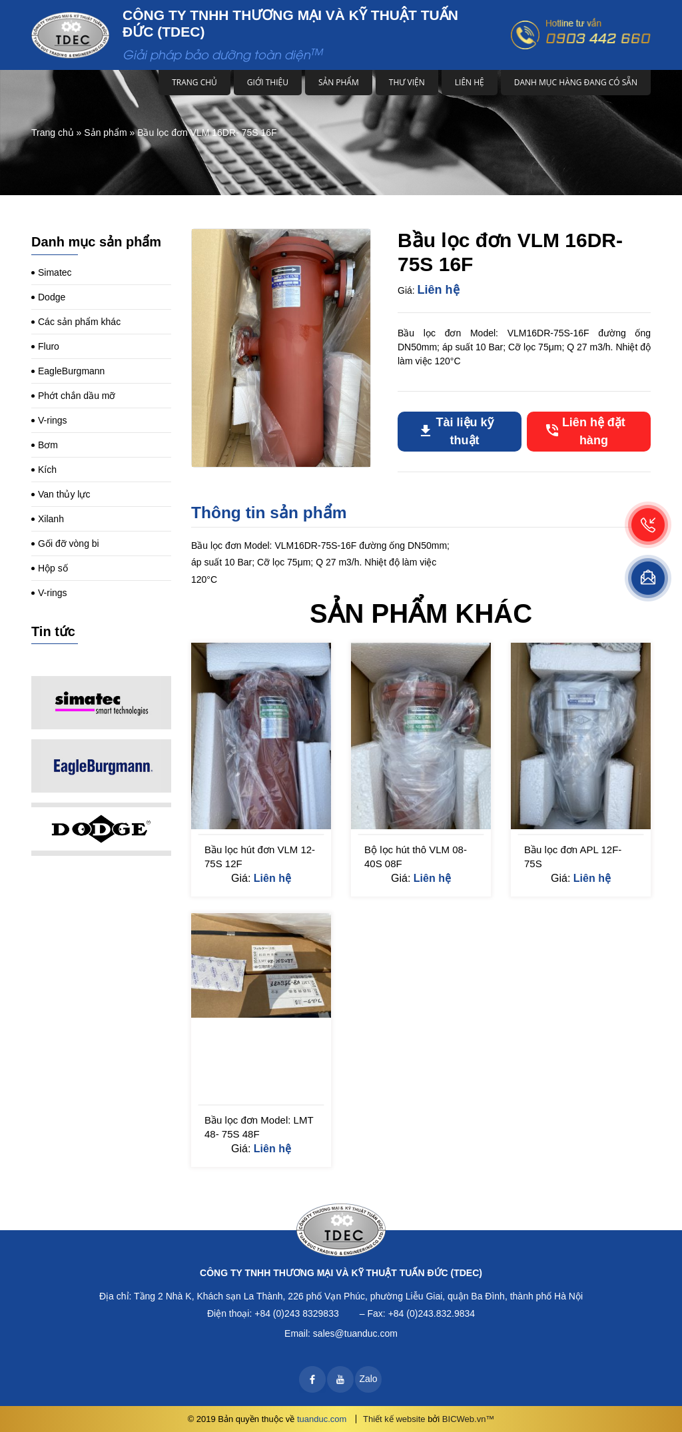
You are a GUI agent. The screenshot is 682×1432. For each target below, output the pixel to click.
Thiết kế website (394, 1419)
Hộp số (53, 568)
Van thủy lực (64, 494)
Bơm (48, 445)
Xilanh (51, 519)
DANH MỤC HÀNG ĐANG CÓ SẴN (575, 82)
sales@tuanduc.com (355, 1333)
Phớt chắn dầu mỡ (77, 395)
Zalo (368, 1378)
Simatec (55, 272)
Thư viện (407, 82)
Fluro (48, 346)
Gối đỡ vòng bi (68, 543)
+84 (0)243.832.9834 (431, 1313)
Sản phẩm (338, 82)
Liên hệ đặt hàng (593, 431)
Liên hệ (469, 82)
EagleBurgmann (71, 371)
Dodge (51, 297)
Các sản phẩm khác (79, 321)
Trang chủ (194, 82)
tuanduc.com (321, 1419)
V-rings (52, 420)
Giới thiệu (267, 82)
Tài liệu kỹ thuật (465, 431)
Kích (47, 469)
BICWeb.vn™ (468, 1419)
